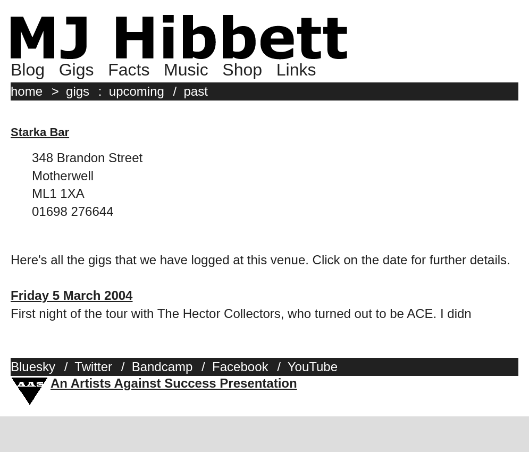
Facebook (240, 366)
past (196, 91)
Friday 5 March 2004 (71, 295)
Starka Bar (40, 132)
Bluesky (33, 366)
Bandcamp (162, 366)
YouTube (313, 366)
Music (186, 69)
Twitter (93, 366)
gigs (77, 91)
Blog (28, 69)
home (27, 91)
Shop (242, 69)
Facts (128, 69)
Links (296, 69)
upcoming (136, 91)
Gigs (76, 69)
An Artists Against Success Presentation (174, 383)
